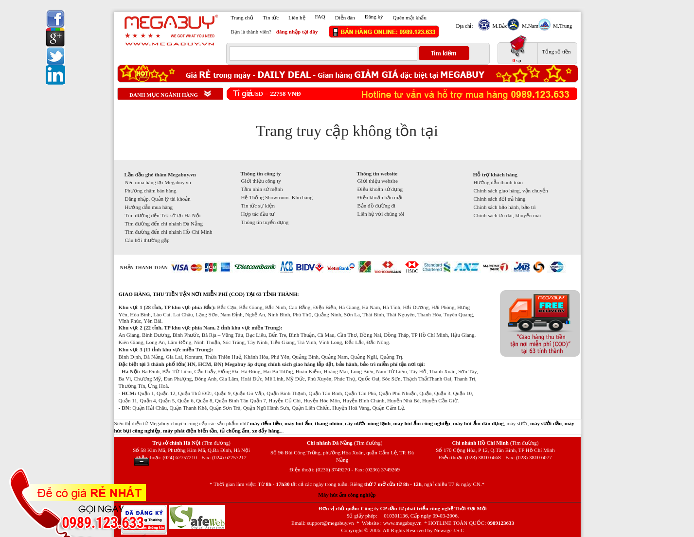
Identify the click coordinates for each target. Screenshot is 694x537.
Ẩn (141, 462)
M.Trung (561, 26)
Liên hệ (296, 17)
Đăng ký (374, 16)
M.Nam (528, 26)
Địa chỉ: (464, 26)
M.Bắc (499, 26)
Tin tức (271, 17)
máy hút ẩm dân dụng (478, 423)
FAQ (320, 16)
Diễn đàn (345, 17)
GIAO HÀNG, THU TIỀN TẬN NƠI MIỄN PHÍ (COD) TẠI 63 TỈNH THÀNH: (209, 294)
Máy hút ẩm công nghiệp (346, 495)
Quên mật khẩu (409, 17)
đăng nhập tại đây (297, 32)
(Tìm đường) (216, 443)
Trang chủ (242, 17)
